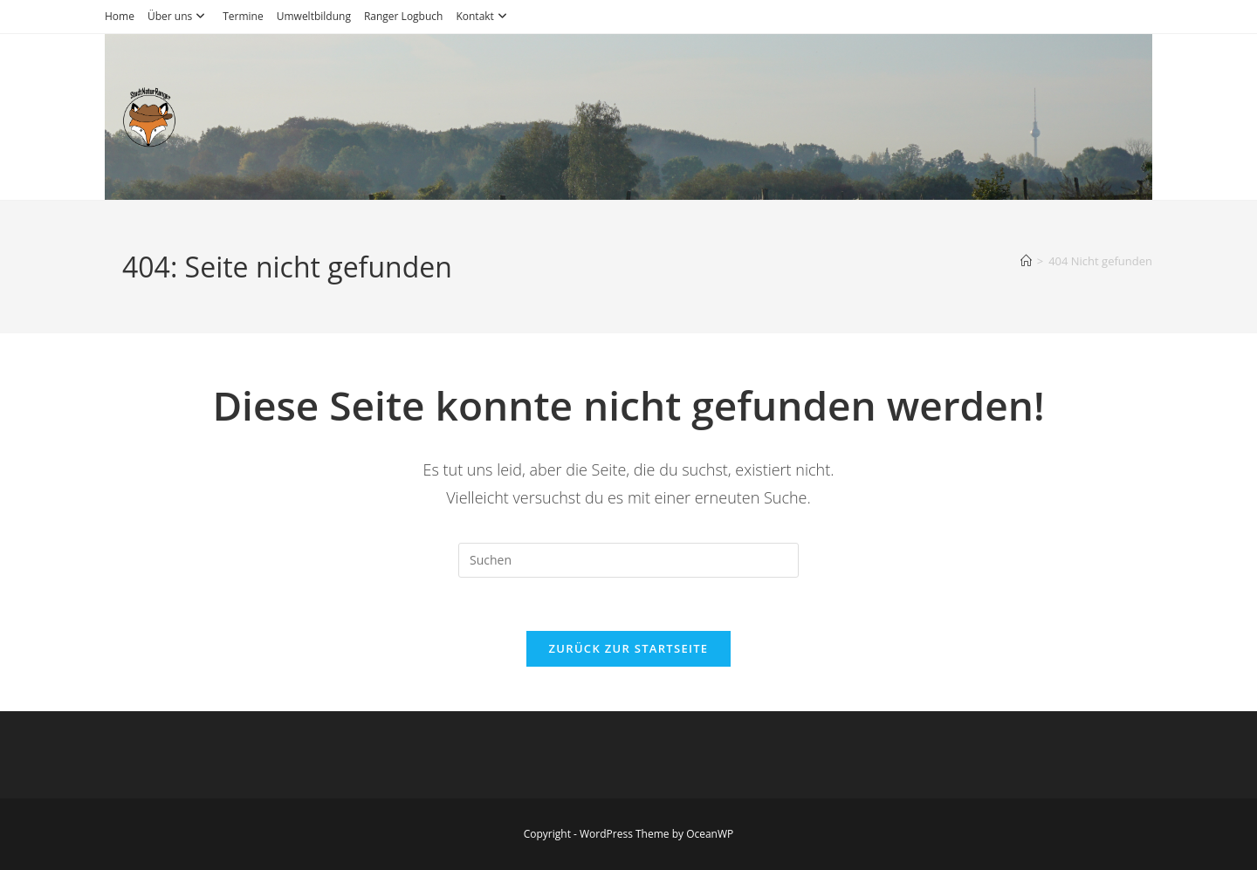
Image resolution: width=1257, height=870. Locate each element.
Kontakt (483, 16)
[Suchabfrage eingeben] (628, 560)
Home (119, 16)
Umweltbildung (314, 16)
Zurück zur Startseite (629, 648)
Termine (243, 16)
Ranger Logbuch (403, 16)
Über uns (179, 16)
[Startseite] (1026, 261)
